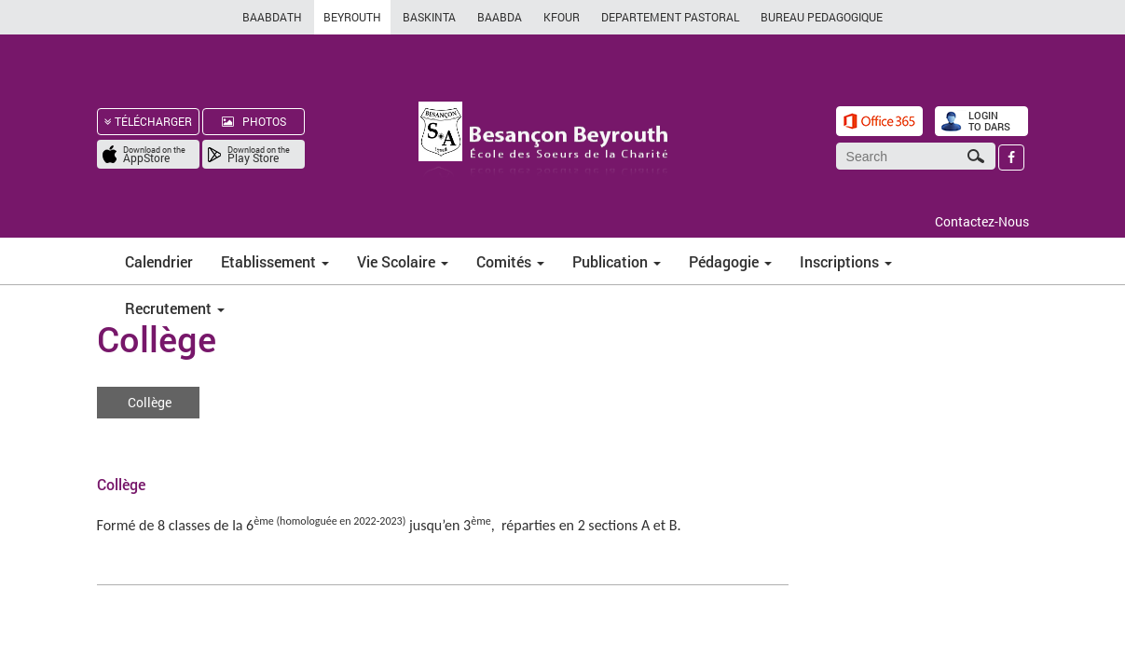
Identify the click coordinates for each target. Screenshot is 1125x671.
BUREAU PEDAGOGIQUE (822, 16)
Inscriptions (846, 261)
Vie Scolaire (402, 261)
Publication (616, 261)
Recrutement (175, 308)
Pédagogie (730, 261)
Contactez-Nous (982, 221)
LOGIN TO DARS (989, 120)
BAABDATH (272, 16)
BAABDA (499, 16)
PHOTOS (254, 121)
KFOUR (561, 16)
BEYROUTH (352, 16)
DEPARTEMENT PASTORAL (670, 16)
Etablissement (275, 261)
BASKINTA (429, 16)
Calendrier (159, 261)
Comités (510, 261)
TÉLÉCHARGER (148, 121)
